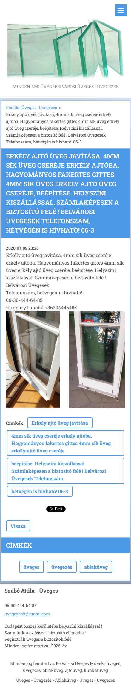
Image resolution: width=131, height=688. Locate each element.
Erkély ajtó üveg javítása (60, 423)
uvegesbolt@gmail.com (27, 614)
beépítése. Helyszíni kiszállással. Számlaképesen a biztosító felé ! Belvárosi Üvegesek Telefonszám (58, 470)
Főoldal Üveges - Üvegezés (31, 107)
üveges (31, 567)
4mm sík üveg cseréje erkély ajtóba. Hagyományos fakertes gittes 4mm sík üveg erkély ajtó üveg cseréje (61, 443)
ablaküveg (96, 567)
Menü (121, 10)
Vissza (18, 526)
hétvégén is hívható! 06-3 (39, 491)
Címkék (14, 423)
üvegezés (61, 567)
